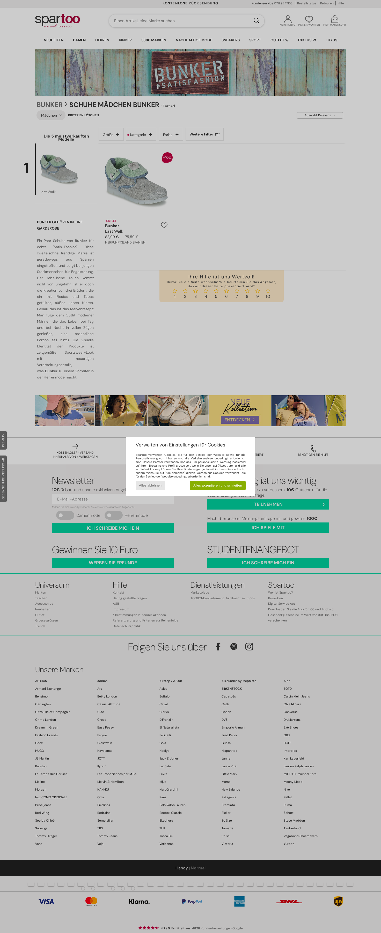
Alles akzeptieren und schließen (217, 485)
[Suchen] (256, 20)
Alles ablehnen (150, 485)
